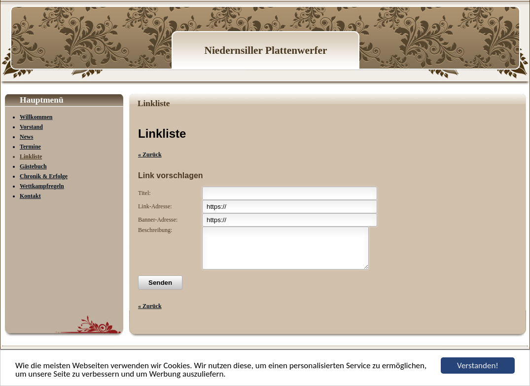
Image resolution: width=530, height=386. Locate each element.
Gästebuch (33, 166)
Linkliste (31, 156)
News (26, 136)
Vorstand (31, 126)
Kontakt (30, 196)
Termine (30, 146)
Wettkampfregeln (42, 186)
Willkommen (36, 117)
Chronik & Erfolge (44, 176)
